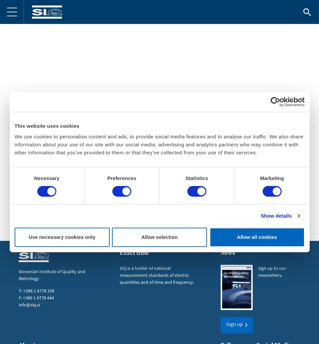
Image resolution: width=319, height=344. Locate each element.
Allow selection (159, 237)
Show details (276, 216)
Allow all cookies (257, 237)
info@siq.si (29, 305)
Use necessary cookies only (62, 237)
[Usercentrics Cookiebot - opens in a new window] (275, 102)
